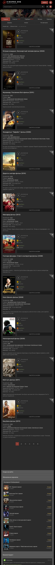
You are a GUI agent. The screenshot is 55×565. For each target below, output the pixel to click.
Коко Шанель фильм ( (11, 297)
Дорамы (9, 22)
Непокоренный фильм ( (12, 339)
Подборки (29, 19)
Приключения (10, 138)
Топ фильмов (44, 22)
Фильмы (40, 19)
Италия (19, 302)
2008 (40, 256)
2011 (17, 380)
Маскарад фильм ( (9, 215)
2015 (31, 92)
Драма (22, 57)
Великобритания (15, 56)
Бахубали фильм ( (9, 421)
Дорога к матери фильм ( (12, 173)
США (9, 56)
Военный (16, 138)
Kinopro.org (5, 26)
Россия (9, 260)
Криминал (9, 57)
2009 (22, 339)
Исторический (16, 57)
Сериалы (49, 19)
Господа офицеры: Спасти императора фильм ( (21, 256)
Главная (5, 19)
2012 (18, 215)
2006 (29, 132)
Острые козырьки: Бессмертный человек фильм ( (21, 51)
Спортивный (27, 345)
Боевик (29, 138)
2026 (42, 51)
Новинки (16, 19)
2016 (23, 173)
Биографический (19, 99)
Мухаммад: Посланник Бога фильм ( (16, 92)
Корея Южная (11, 219)
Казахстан (10, 178)
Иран (9, 97)
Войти (45, 2)
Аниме (26, 22)
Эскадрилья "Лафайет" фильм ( (15, 132)
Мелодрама (42, 138)
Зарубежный (35, 138)
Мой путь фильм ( (9, 380)
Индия (9, 426)
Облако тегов (13, 26)
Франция (22, 56)
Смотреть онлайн (34, 46)
